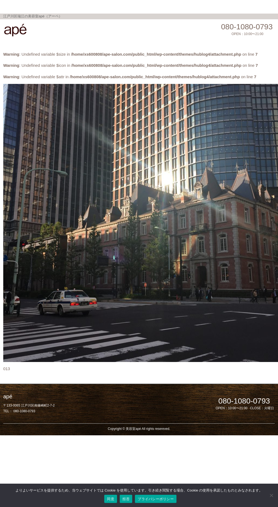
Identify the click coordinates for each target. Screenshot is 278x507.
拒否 (126, 499)
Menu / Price (83, 6)
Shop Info (155, 6)
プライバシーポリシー (156, 499)
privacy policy (213, 6)
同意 (110, 499)
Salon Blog (183, 6)
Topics (109, 6)
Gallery (130, 6)
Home (57, 6)
